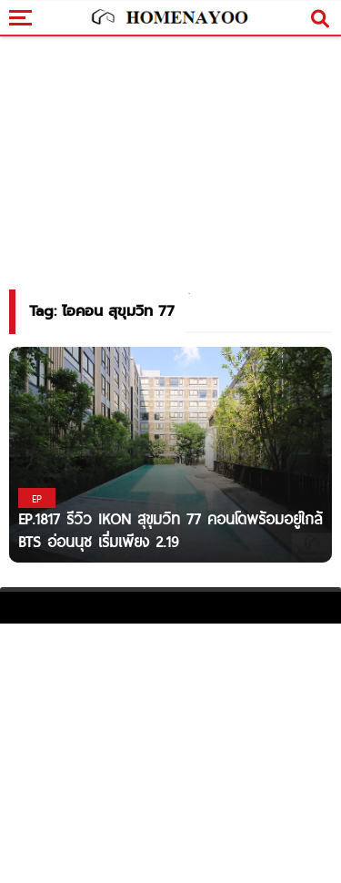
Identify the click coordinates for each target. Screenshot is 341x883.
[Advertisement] (170, 751)
